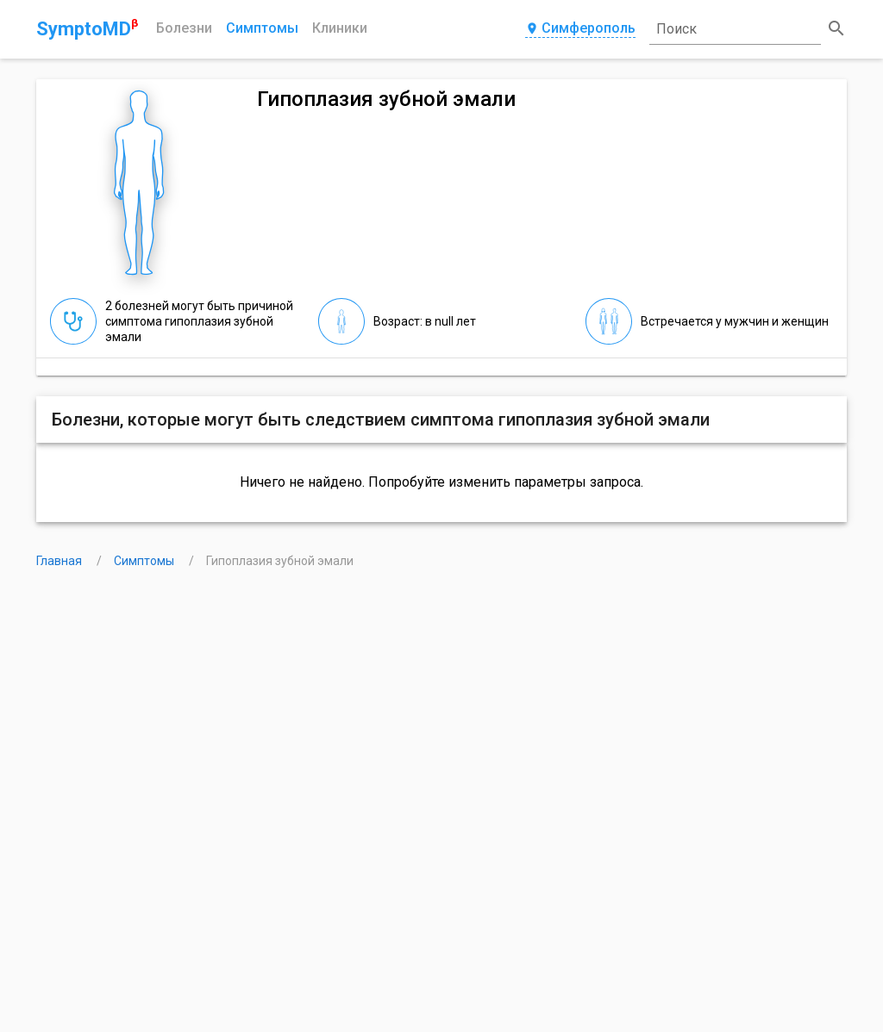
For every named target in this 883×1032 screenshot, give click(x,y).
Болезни (184, 28)
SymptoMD (87, 28)
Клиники (339, 28)
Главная (60, 561)
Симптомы (262, 28)
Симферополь (580, 29)
